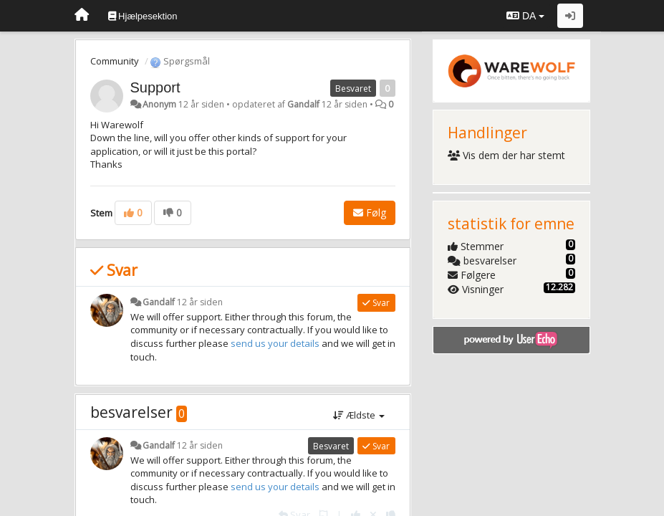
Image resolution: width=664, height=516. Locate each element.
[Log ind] (570, 16)
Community (114, 60)
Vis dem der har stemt (507, 155)
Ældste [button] (359, 414)
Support (155, 87)
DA (525, 16)
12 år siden (200, 302)
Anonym (159, 104)
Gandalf (303, 104)
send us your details (275, 343)
